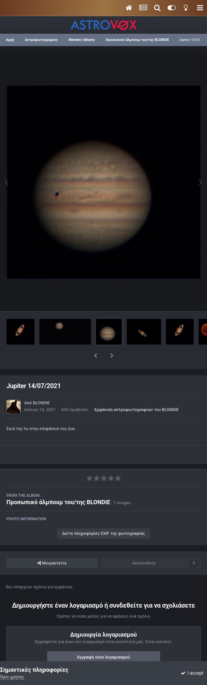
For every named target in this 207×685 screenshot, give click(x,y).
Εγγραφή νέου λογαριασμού (103, 640)
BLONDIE (41, 386)
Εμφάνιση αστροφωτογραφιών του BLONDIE (136, 392)
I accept (192, 673)
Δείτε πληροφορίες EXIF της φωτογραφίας (103, 516)
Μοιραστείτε (52, 546)
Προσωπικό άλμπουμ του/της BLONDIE (58, 485)
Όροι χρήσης (12, 676)
